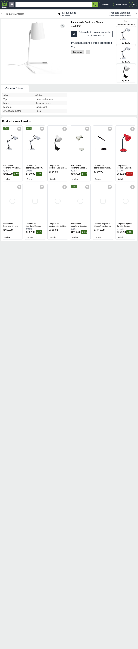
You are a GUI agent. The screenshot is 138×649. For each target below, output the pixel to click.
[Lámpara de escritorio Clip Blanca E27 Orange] (126, 73)
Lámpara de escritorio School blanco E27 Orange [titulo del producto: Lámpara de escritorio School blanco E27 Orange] (79, 167)
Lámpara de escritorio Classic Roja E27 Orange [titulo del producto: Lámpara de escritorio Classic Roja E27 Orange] (124, 167)
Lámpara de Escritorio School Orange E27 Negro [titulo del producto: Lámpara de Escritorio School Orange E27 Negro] (34, 226)
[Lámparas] (77, 52)
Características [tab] (14, 88)
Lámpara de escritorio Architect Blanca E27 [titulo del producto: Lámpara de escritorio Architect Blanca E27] (12, 167)
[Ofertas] (53, 4)
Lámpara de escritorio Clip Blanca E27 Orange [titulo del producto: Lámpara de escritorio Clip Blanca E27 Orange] (58, 167)
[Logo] (4, 4)
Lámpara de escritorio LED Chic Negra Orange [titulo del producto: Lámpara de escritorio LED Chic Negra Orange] (102, 167)
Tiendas (105, 4)
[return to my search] (66, 14)
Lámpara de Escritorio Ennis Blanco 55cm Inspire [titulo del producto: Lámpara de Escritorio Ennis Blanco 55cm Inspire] (11, 226)
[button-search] (95, 4)
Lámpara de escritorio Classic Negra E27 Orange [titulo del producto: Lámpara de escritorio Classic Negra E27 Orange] (79, 226)
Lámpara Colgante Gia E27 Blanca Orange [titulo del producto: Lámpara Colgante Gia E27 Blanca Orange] (124, 226)
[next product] (123, 14)
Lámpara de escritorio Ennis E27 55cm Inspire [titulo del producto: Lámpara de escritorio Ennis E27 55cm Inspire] (58, 226)
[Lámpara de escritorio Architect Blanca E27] (126, 35)
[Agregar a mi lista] (19, 129)
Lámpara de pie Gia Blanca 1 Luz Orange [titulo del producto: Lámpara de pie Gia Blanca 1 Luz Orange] (102, 225)
